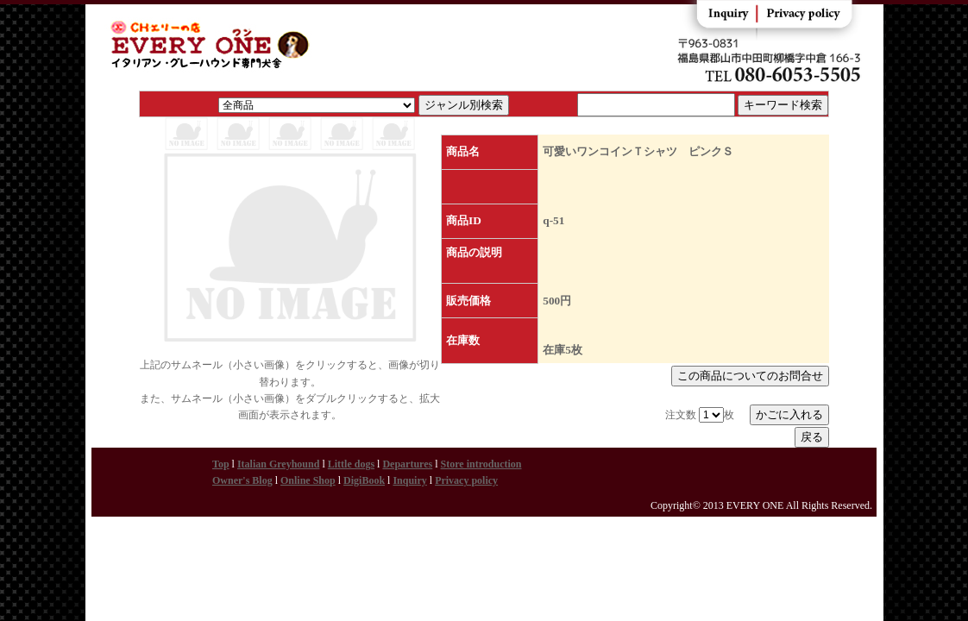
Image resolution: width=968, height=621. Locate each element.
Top (220, 464)
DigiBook (364, 480)
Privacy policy (466, 480)
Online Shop (308, 480)
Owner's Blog (242, 480)
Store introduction (481, 464)
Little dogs (351, 464)
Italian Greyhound (278, 464)
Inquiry (409, 480)
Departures (407, 464)
